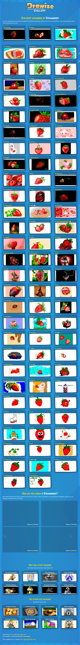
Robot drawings (69, 585)
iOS (18, 636)
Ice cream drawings (11, 572)
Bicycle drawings (30, 619)
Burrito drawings (11, 585)
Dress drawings (69, 572)
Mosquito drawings (49, 585)
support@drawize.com (29, 639)
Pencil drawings (49, 572)
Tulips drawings (49, 619)
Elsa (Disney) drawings (30, 572)
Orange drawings (11, 606)
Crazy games (26, 636)
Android (14, 636)
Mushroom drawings (30, 585)
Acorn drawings (49, 606)
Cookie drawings (30, 606)
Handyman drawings (11, 619)
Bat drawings (69, 619)
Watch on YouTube (32, 524)
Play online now (21, 634)
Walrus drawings (69, 606)
